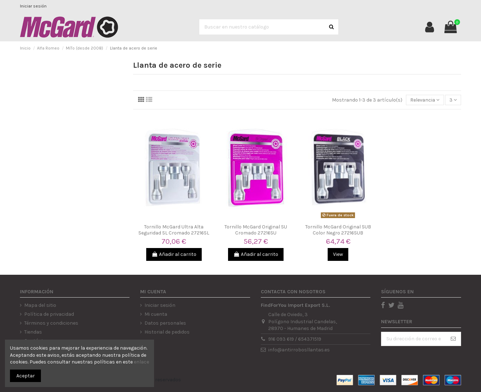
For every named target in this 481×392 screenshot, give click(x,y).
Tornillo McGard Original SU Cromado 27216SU (255, 230)
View (338, 254)
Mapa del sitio (40, 305)
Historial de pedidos (167, 332)
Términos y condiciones (51, 323)
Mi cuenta (155, 314)
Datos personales (165, 323)
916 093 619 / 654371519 (294, 339)
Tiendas (33, 332)
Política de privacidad (49, 314)
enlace (141, 362)
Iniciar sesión (33, 6)
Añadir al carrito (174, 254)
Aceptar (25, 376)
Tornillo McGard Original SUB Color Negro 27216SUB (338, 230)
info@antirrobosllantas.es (299, 350)
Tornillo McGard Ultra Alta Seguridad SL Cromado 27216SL (173, 230)
